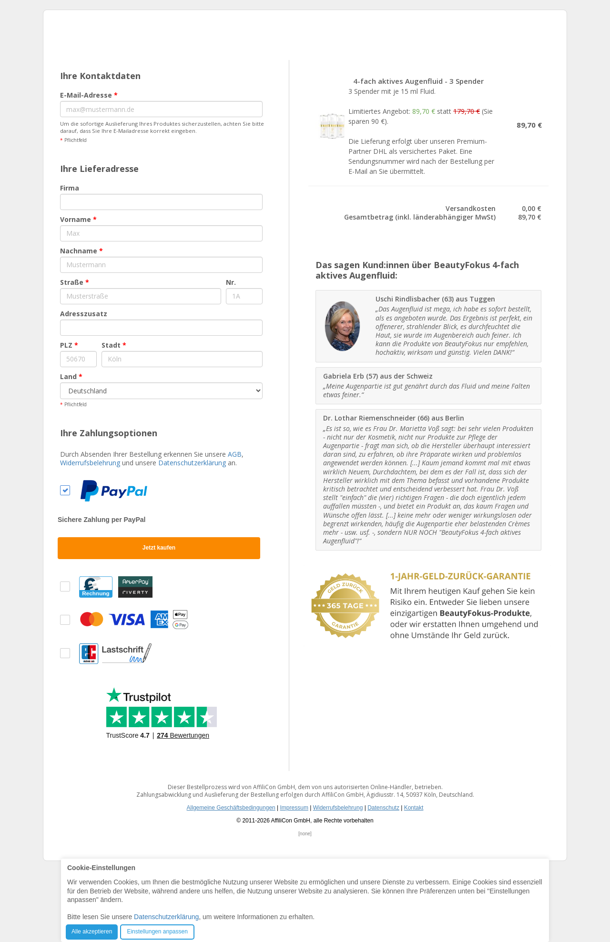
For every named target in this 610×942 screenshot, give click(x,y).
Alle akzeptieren (91, 931)
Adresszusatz (83, 385)
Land (71, 447)
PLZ (69, 416)
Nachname (81, 322)
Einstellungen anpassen (157, 931)
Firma (69, 259)
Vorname (78, 290)
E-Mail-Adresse (89, 166)
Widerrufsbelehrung (90, 534)
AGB (235, 525)
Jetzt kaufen (158, 619)
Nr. (231, 353)
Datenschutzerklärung (192, 534)
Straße (74, 353)
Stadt (114, 416)
